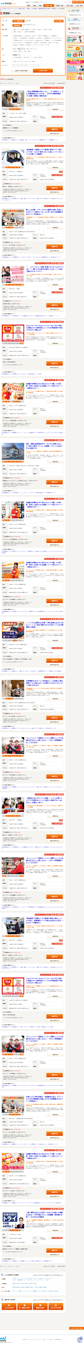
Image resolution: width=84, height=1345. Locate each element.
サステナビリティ (37, 1339)
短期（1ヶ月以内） (37, 29)
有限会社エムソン (51, 492)
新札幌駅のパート (17, 257)
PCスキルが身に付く (18, 42)
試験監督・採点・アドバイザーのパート (29, 140)
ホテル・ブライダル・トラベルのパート (31, 257)
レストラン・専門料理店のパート (29, 907)
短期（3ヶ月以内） (48, 29)
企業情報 (24, 1339)
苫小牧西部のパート (6, 140)
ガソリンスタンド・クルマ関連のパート (29, 1144)
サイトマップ (68, 2)
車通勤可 (47, 40)
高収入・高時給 (17, 51)
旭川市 (18, 1283)
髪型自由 (22, 45)
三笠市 (22, 1283)
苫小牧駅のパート (16, 1026)
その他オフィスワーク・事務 (34, 1278)
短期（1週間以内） (26, 29)
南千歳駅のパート (16, 198)
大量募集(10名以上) (18, 40)
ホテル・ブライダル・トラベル (30, 1280)
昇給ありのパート (39, 847)
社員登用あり (32, 38)
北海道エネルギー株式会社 (55, 671)
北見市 (26, 1283)
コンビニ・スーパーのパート (28, 492)
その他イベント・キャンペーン (19, 1278)
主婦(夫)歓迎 (44, 42)
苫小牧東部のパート (6, 198)
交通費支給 (54, 35)
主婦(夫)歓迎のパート (41, 492)
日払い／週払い (27, 51)
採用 (44, 1339)
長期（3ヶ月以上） (18, 31)
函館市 (14, 1283)
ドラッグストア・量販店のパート (27, 551)
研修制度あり (46, 35)
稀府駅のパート (16, 1261)
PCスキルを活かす (29, 40)
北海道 (28, 8)
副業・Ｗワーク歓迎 (53, 42)
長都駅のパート (15, 728)
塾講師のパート (24, 1261)
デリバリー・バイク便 (43, 1280)
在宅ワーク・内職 (36, 35)
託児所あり (39, 38)
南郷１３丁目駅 (34, 1287)
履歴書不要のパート (43, 671)
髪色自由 (16, 45)
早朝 (15, 61)
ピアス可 (35, 45)
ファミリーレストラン (47, 1278)
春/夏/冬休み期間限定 (30, 31)
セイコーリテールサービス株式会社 (52, 1202)
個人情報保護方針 (58, 1339)
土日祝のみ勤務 (17, 57)
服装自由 (29, 45)
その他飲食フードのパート (28, 315)
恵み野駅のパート (17, 907)
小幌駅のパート (15, 1202)
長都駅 (40, 1287)
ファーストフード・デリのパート (28, 787)
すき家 (39, 374)
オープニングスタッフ (57, 38)
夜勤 (33, 61)
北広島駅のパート (17, 315)
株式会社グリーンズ (56, 257)
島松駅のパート (15, 140)
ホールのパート (24, 374)
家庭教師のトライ (53, 140)
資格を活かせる (39, 40)
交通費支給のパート (44, 140)
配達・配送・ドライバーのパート (28, 198)
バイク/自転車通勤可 (56, 40)
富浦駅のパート (16, 374)
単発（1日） (17, 29)
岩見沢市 (31, 1283)
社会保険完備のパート (42, 611)
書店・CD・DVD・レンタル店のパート (29, 671)
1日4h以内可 (27, 35)
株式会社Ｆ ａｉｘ (53, 315)
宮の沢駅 (22, 1287)
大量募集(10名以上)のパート (41, 315)
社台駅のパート (15, 551)
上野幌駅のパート (16, 432)
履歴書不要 (47, 38)
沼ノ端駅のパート (17, 492)
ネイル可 (41, 45)
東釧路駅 (27, 1287)
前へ (6, 83)
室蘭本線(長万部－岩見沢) (44, 8)
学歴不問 (36, 42)
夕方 (26, 61)
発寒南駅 (45, 1287)
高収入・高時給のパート (43, 1026)
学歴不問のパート (42, 432)
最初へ (1, 83)
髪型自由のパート (33, 374)
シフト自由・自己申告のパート (36, 1261)
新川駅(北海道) (15, 1287)
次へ (14, 83)
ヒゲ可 (47, 45)
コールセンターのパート (25, 728)
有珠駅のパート (15, 671)
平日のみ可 (26, 57)
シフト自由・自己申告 (37, 57)
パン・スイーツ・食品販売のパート (29, 432)
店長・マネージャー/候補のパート (29, 1026)
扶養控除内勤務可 (18, 35)
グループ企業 (49, 1339)
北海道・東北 (21, 8)
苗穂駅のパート (16, 1085)
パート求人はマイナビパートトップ (8, 8)
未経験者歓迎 (29, 42)
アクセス (30, 1339)
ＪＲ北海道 (34, 8)
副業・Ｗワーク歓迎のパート (44, 198)
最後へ (18, 83)
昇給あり (16, 38)
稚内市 (35, 1283)
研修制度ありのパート (43, 907)
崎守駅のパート (16, 611)
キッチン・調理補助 (17, 1280)
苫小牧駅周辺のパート (7, 257)
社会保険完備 (23, 38)
